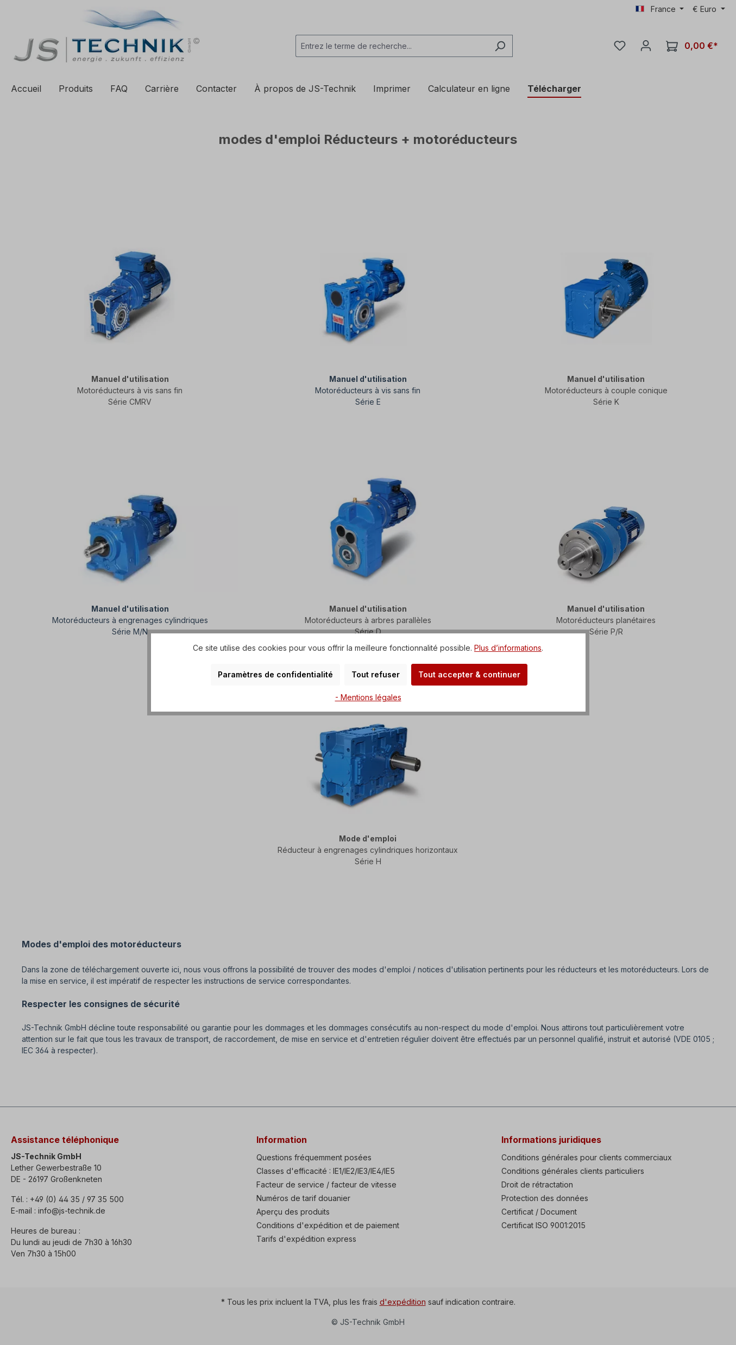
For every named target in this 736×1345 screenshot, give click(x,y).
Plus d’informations (508, 647)
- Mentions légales (368, 697)
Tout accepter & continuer (469, 674)
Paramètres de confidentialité (275, 674)
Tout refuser (375, 674)
